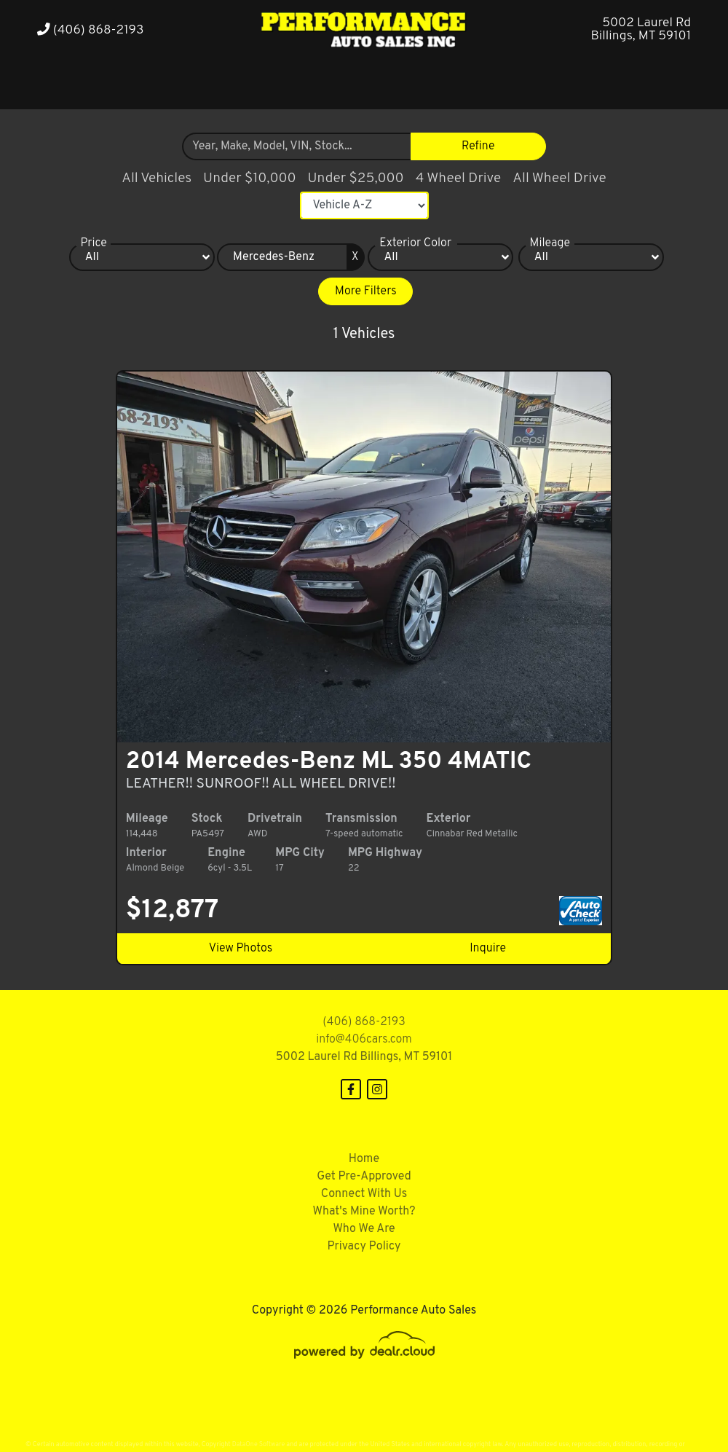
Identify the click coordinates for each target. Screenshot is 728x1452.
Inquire (480, 931)
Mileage (550, 243)
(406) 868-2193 (90, 30)
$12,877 (184, 893)
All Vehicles (156, 178)
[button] (158, 83)
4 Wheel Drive (459, 178)
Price (93, 243)
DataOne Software (258, 1427)
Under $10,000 (249, 178)
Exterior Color (415, 243)
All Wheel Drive (559, 178)
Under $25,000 (356, 178)
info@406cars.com (364, 1022)
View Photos (248, 931)
